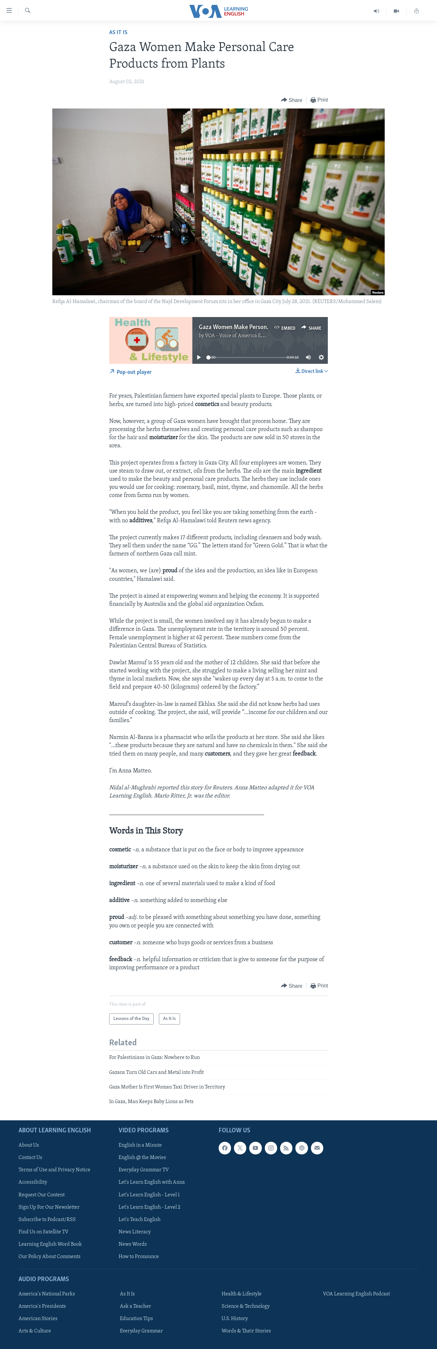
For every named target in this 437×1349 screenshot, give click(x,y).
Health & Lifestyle (242, 1294)
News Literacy (135, 1231)
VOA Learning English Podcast (356, 1294)
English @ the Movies (142, 1157)
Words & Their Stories (246, 1331)
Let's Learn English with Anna (152, 1182)
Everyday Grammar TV (144, 1170)
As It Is (118, 33)
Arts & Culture (35, 1331)
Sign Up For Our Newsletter (49, 1207)
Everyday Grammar (141, 1331)
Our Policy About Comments (50, 1256)
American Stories (38, 1318)
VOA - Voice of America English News (246, 335)
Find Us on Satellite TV (44, 1231)
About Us (29, 1145)
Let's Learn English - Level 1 (149, 1194)
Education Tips (136, 1318)
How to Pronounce (139, 1256)
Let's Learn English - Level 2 (149, 1207)
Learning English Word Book (50, 1244)
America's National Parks (47, 1294)
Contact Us (30, 1157)
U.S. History (235, 1318)
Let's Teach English (140, 1219)
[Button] (291, 100)
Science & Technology (246, 1306)
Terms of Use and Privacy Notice (54, 1170)
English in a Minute (140, 1145)
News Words (133, 1244)
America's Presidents (42, 1306)
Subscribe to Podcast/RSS (47, 1219)
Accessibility (33, 1182)
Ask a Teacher (135, 1306)
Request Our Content (42, 1194)
